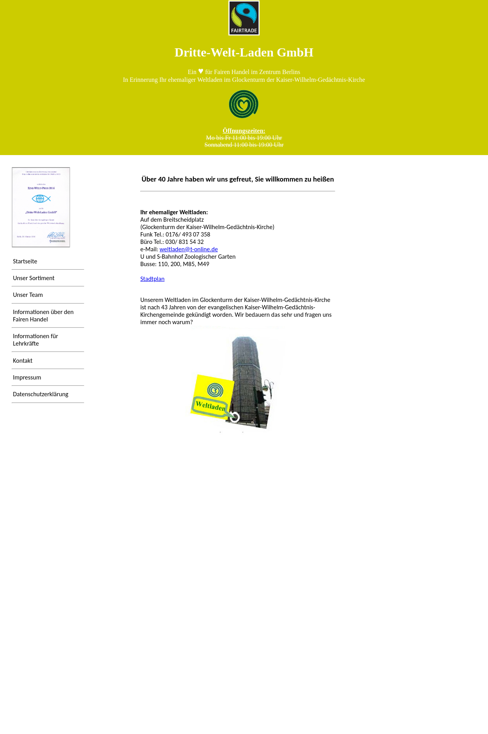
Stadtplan (152, 278)
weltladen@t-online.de (188, 249)
